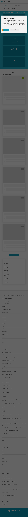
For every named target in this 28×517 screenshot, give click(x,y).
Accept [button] (6, 29)
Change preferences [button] (15, 29)
